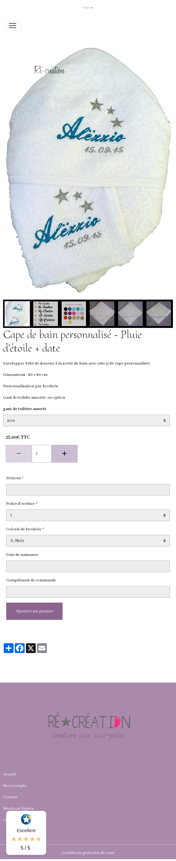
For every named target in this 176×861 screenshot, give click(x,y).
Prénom (13, 478)
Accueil (9, 774)
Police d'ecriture (20, 503)
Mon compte (14, 785)
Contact (10, 797)
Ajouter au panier (34, 611)
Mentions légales (18, 808)
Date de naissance (22, 554)
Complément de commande (31, 580)
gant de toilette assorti (24, 409)
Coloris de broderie (23, 529)
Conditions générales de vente (88, 852)
